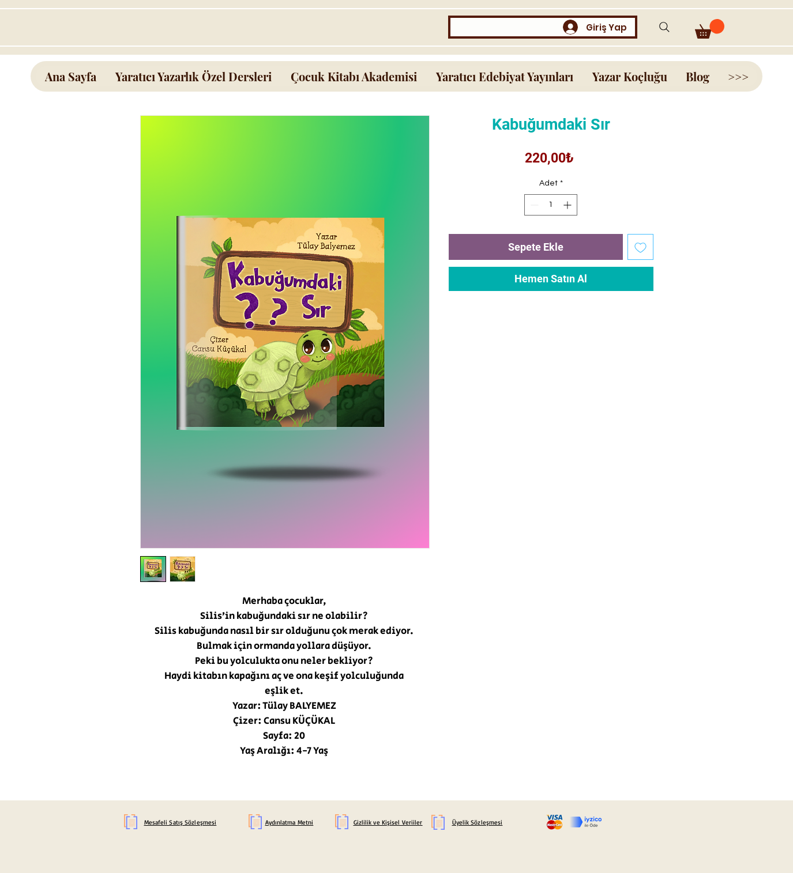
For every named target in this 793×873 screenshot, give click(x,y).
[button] (709, 29)
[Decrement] (533, 205)
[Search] (664, 27)
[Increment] (568, 205)
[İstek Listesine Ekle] (640, 247)
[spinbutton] (550, 205)
